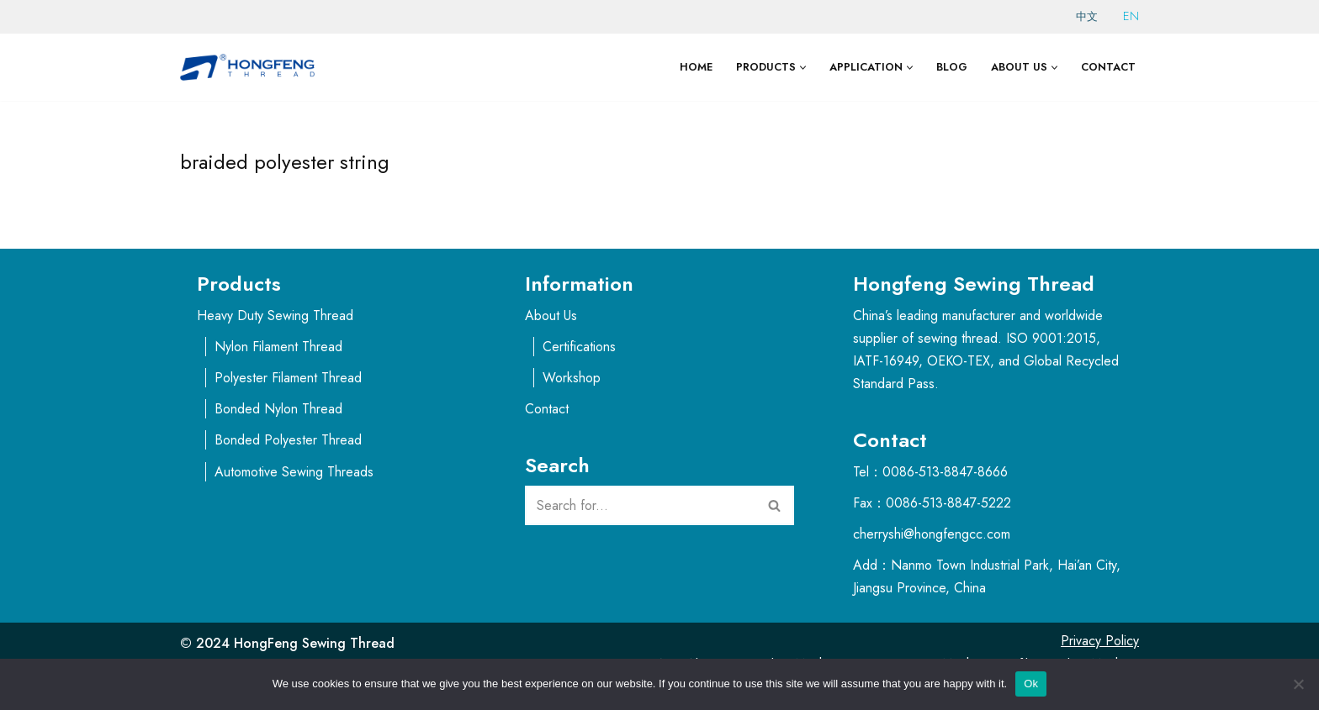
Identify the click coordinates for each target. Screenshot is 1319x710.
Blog (951, 67)
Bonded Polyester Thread (288, 440)
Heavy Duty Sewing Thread (275, 315)
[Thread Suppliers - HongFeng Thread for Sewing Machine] (251, 67)
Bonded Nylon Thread (278, 408)
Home (696, 67)
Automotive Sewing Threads (294, 471)
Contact (1108, 67)
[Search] (640, 505)
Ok (1031, 683)
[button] (803, 68)
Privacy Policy (1100, 640)
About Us (551, 315)
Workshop (572, 377)
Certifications (579, 346)
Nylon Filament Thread (278, 346)
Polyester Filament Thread (288, 377)
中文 (1087, 16)
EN (1131, 16)
